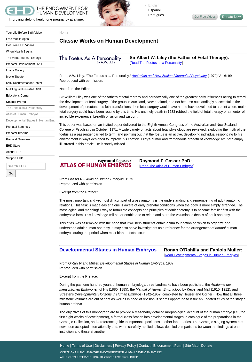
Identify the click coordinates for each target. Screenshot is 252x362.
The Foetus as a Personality (24, 108)
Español (154, 10)
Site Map (191, 345)
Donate (206, 345)
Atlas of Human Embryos (22, 114)
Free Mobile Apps (17, 39)
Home (63, 32)
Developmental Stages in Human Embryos (30, 120)
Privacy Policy (125, 345)
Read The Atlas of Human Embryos (166, 166)
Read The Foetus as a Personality (156, 63)
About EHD (13, 152)
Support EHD (14, 158)
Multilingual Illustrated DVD (23, 89)
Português (156, 15)
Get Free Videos (204, 16)
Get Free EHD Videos (20, 45)
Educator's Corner (17, 95)
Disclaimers (103, 345)
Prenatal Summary (18, 126)
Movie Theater (15, 76)
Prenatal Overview (18, 139)
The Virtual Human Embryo (23, 58)
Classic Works (16, 102)
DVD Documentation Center (24, 83)
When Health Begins (19, 51)
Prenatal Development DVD (24, 64)
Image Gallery (15, 70)
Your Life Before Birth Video (24, 32)
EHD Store (13, 145)
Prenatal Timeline (17, 133)
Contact (144, 345)
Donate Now (231, 17)
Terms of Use (82, 345)
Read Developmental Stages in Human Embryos (201, 255)
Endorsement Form (167, 345)
